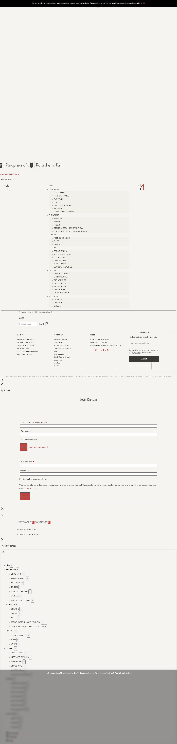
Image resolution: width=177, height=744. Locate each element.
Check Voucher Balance (62, 357)
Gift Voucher (60, 280)
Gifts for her (60, 290)
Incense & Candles (63, 254)
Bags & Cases (60, 251)
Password (26, 431)
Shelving (58, 218)
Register (25, 496)
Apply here (120, 673)
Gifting (52, 270)
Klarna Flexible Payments (62, 348)
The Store (53, 296)
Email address (27, 462)
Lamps (57, 244)
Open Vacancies (59, 354)
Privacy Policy (58, 342)
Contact (58, 303)
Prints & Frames (61, 196)
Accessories (60, 264)
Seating (57, 222)
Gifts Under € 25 (61, 293)
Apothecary (59, 257)
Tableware (58, 199)
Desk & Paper (60, 261)
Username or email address (34, 422)
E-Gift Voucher (61, 277)
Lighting (53, 235)
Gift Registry (60, 283)
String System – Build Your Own (69, 228)
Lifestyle (53, 248)
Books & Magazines (63, 267)
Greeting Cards (61, 274)
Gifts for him (60, 286)
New (51, 186)
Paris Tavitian (101, 345)
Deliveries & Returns (60, 339)
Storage (58, 209)
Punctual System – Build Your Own (70, 231)
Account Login (58, 360)
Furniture (54, 215)
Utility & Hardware (62, 205)
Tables (57, 225)
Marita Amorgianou (114, 345)
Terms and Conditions (61, 345)
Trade (55, 351)
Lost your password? (38, 447)
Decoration (59, 193)
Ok (144, 3)
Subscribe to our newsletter (33, 479)
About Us (58, 299)
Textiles (57, 202)
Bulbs (56, 241)
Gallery (57, 306)
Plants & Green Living (64, 212)
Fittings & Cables (62, 238)
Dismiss (127, 673)
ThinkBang (105, 339)
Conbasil (101, 342)
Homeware (54, 189)
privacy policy (31, 488)
